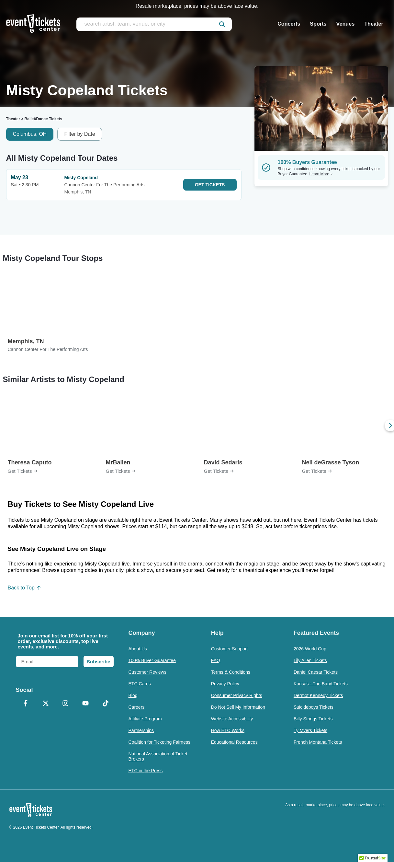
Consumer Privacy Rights (236, 695)
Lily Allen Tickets (310, 660)
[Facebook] (26, 704)
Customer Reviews (147, 672)
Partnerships (141, 730)
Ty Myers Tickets (310, 730)
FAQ (215, 660)
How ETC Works (227, 730)
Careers (137, 707)
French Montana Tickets (318, 742)
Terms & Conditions (230, 672)
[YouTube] (85, 704)
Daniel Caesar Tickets (316, 672)
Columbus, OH (30, 134)
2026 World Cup (310, 648)
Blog (133, 695)
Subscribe (98, 661)
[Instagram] (66, 704)
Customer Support (229, 648)
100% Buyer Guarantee (152, 660)
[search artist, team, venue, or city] (154, 24)
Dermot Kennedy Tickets (318, 695)
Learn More (321, 174)
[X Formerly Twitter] (46, 704)
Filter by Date (79, 134)
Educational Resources (234, 742)
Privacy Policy (225, 683)
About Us (138, 648)
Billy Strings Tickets (313, 718)
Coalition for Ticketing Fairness (159, 742)
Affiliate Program (145, 718)
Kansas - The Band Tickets (321, 683)
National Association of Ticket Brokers (158, 756)
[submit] (222, 24)
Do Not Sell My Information (238, 707)
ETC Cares (140, 683)
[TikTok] (106, 704)
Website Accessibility (232, 718)
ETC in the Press (146, 770)
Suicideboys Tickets (313, 707)
